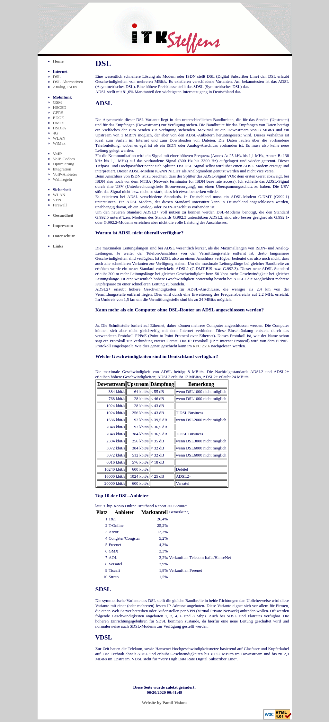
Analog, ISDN (65, 86)
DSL (57, 76)
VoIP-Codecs (64, 158)
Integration (62, 169)
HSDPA (59, 128)
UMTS (59, 122)
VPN (57, 199)
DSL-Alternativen (68, 81)
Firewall (60, 205)
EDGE (58, 117)
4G (55, 133)
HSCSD (60, 107)
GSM (57, 102)
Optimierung (63, 163)
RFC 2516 (201, 346)
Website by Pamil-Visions (164, 702)
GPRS (58, 112)
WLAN (59, 138)
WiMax (59, 143)
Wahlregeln (62, 179)
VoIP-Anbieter (65, 174)
